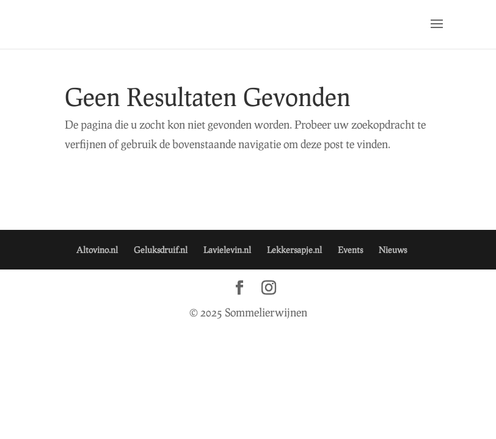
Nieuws (393, 249)
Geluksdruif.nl (161, 249)
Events (350, 249)
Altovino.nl (97, 249)
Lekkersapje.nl (294, 249)
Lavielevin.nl (227, 249)
